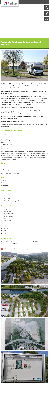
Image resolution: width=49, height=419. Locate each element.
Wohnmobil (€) (5, 171)
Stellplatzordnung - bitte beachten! (16, 249)
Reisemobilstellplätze (7, 144)
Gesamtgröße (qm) (6, 140)
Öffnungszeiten (5, 149)
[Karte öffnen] (24, 399)
